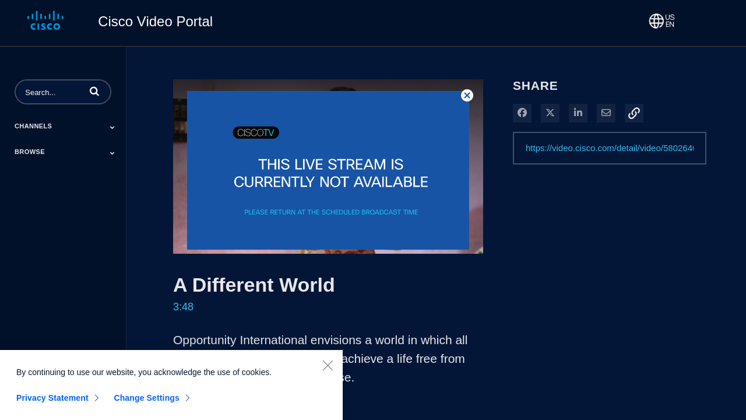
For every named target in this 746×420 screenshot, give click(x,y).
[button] (94, 91)
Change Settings (147, 403)
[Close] (327, 371)
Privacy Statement (52, 403)
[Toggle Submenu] (112, 127)
